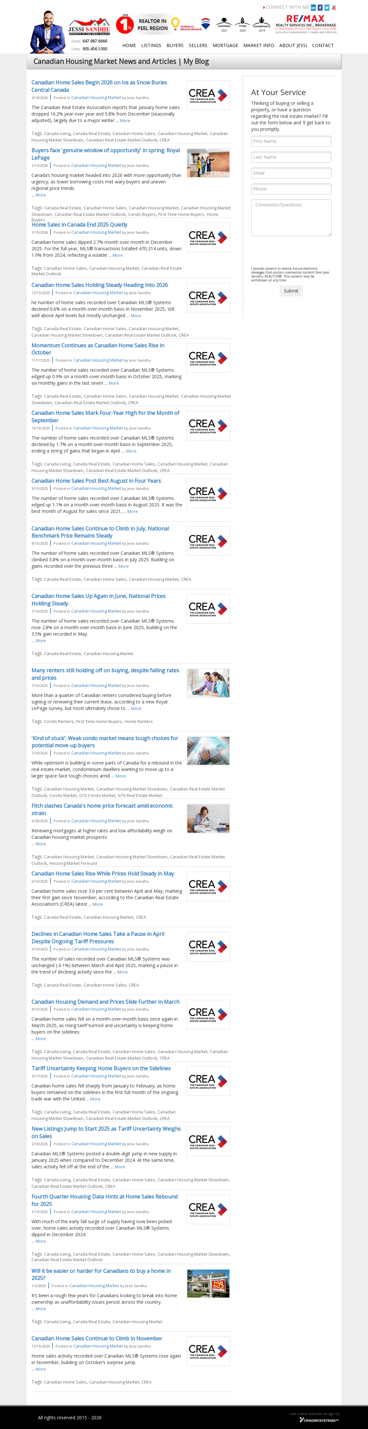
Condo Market (63, 795)
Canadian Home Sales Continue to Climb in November (96, 1338)
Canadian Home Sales (134, 133)
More (125, 120)
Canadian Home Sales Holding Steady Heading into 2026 (99, 285)
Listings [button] (151, 45)
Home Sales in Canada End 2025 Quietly (79, 224)
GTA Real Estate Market (140, 795)
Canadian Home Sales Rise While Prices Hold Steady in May (102, 873)
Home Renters (139, 721)
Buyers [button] (175, 45)
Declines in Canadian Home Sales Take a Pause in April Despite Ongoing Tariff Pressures (97, 937)
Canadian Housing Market (96, 97)
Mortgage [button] (225, 45)
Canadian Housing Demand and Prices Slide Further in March (105, 1001)
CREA (165, 140)
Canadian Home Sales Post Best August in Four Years (96, 480)
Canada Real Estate (91, 133)
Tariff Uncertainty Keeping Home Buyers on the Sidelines (101, 1068)
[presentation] (300, 254)
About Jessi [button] (293, 45)
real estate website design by (314, 1413)
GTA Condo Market (97, 795)
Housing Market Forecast (73, 863)
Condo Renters (59, 721)
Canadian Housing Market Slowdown (67, 335)
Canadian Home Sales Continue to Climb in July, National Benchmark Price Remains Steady (100, 532)
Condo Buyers (142, 214)
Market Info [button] (258, 45)
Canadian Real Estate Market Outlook (121, 140)
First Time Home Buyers (181, 214)
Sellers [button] (198, 45)
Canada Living (57, 133)
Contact (323, 45)
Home (129, 45)
